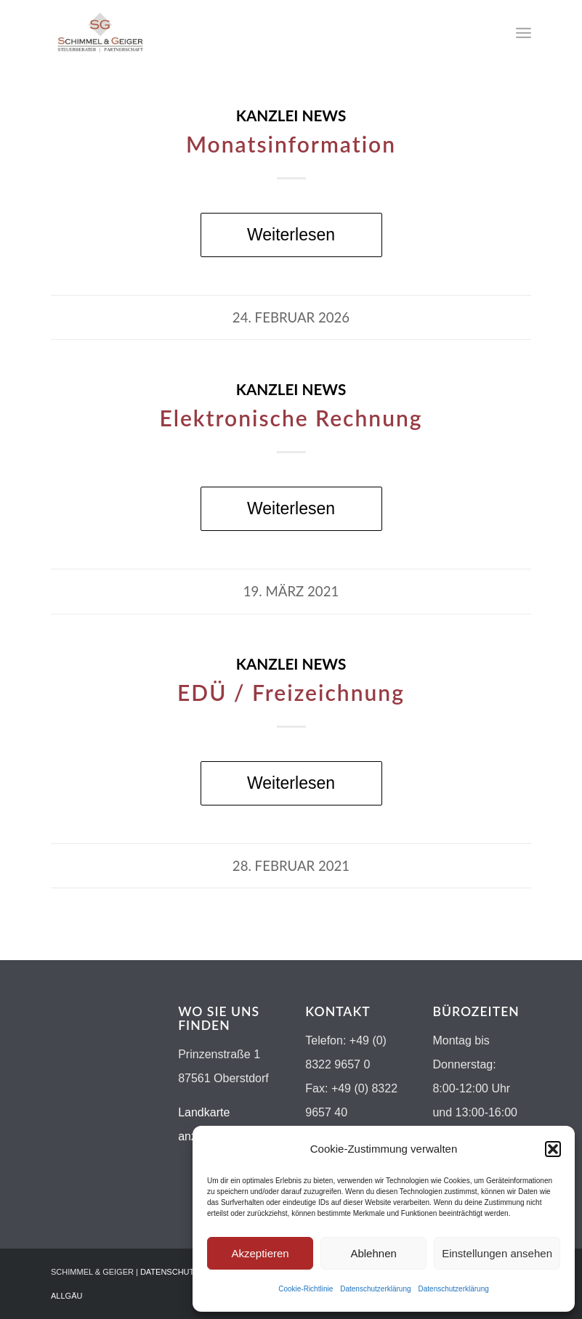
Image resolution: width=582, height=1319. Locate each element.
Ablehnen (373, 1253)
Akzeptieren (259, 1253)
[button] (553, 1149)
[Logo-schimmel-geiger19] (100, 32)
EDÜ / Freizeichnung (291, 692)
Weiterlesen (291, 234)
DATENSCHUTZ (169, 1271)
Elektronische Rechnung (290, 418)
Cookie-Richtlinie (305, 1289)
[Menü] (523, 32)
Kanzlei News (291, 115)
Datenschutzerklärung (375, 1289)
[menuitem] (523, 32)
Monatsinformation (291, 144)
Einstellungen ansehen (497, 1253)
